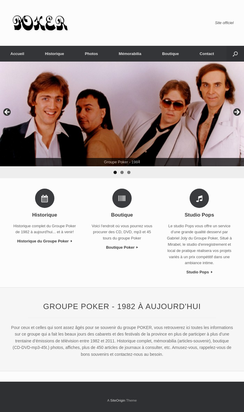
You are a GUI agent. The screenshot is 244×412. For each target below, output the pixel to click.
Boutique (170, 53)
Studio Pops (199, 272)
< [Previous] (7, 112)
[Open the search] (235, 54)
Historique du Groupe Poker (44, 241)
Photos (91, 53)
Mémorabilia (130, 53)
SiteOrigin (117, 400)
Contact (207, 53)
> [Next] (236, 112)
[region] (122, 120)
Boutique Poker (122, 247)
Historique (54, 53)
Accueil (17, 53)
